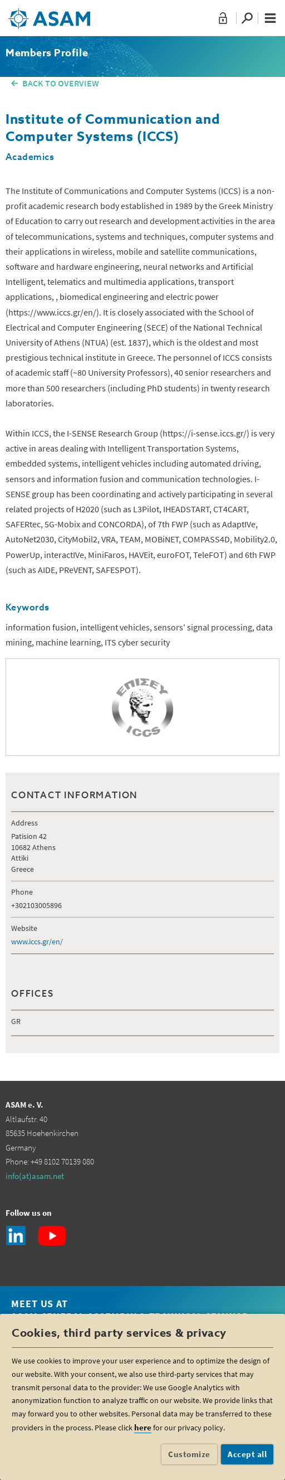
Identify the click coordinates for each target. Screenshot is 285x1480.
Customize (189, 1454)
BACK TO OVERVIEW (60, 83)
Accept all (247, 1454)
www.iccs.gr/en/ (37, 941)
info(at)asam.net (35, 1176)
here (142, 1427)
